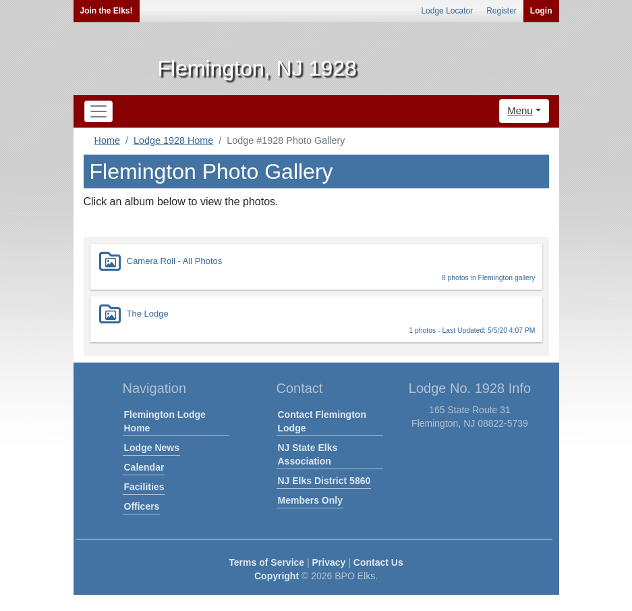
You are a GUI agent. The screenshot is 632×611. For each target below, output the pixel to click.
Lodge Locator (447, 11)
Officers (142, 506)
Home (107, 140)
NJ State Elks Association (308, 454)
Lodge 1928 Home (173, 140)
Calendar (144, 467)
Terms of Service (266, 562)
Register (501, 11)
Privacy (329, 562)
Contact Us (378, 562)
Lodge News (151, 447)
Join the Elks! (106, 11)
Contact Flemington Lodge (322, 421)
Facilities (144, 486)
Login (541, 11)
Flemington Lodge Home (165, 421)
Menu (520, 110)
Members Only (310, 500)
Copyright (276, 575)
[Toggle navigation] (98, 111)
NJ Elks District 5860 (324, 480)
